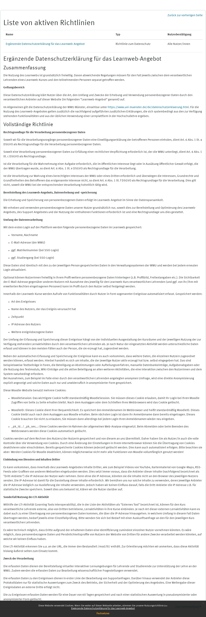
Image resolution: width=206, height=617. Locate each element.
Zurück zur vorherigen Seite (185, 15)
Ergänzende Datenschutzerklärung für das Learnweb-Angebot (103, 608)
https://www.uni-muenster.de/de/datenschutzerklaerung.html (148, 107)
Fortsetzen (103, 613)
